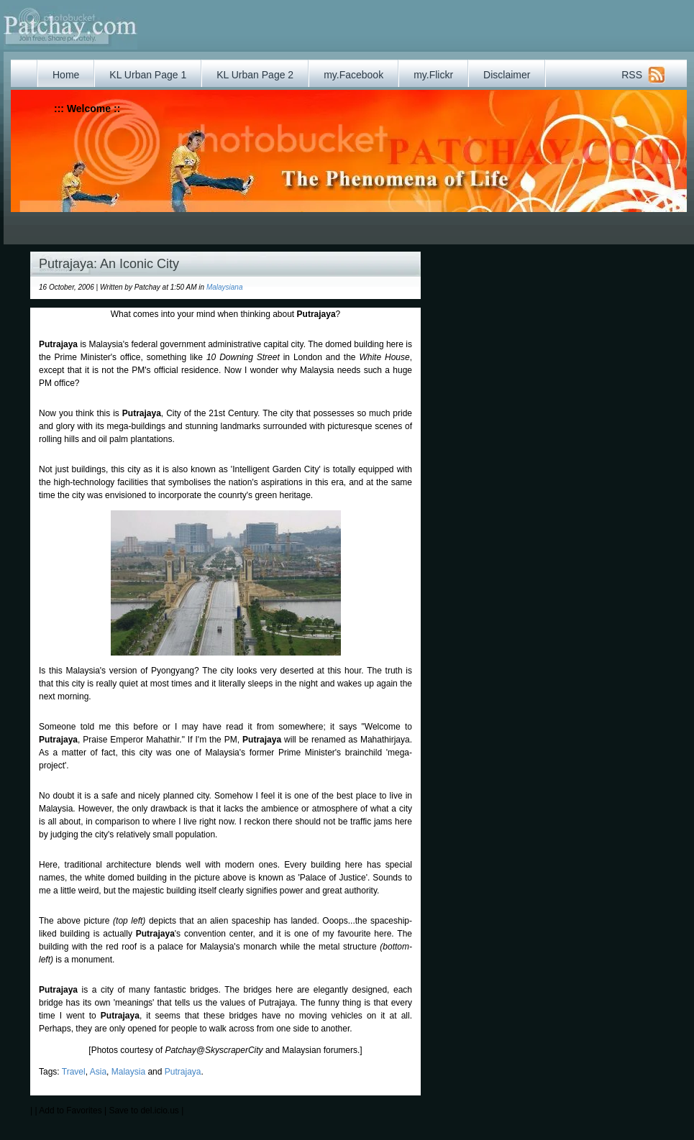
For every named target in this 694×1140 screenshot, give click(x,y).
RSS (631, 75)
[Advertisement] (311, 223)
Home (65, 75)
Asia (98, 1072)
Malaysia (128, 1072)
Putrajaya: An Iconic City (109, 264)
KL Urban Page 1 (147, 75)
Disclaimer (506, 75)
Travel (74, 1072)
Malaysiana (224, 287)
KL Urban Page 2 (254, 75)
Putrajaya (183, 1072)
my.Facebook (353, 75)
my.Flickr (433, 75)
